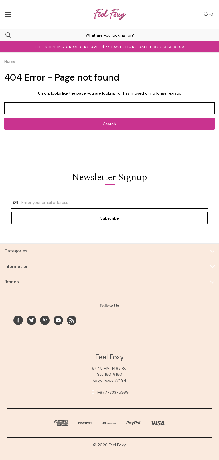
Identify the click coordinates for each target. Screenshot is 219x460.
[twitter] (31, 320)
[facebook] (18, 320)
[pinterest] (44, 320)
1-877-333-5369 (112, 392)
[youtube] (58, 320)
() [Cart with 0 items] (209, 14)
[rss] (71, 320)
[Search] (5, 35)
